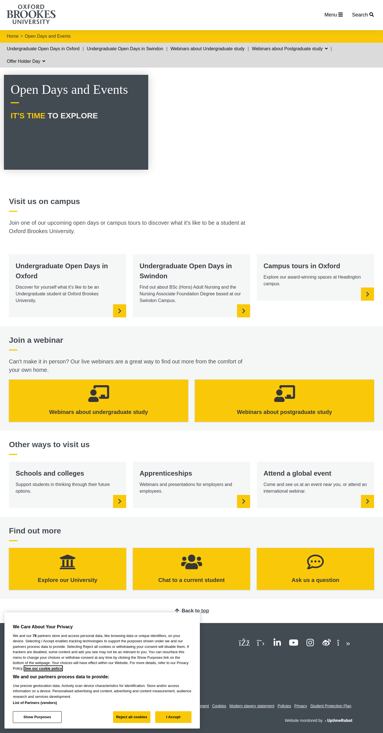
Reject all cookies (131, 717)
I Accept (173, 717)
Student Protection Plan (330, 706)
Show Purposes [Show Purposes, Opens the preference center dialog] (37, 717)
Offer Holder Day (26, 61)
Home (13, 36)
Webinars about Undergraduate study (208, 48)
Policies (284, 706)
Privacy (300, 706)
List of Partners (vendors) (35, 703)
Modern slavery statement (251, 706)
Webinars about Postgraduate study (290, 48)
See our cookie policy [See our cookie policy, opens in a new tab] (43, 668)
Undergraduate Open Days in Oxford (43, 48)
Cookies (219, 706)
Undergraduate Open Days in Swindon (125, 48)
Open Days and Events (48, 36)
